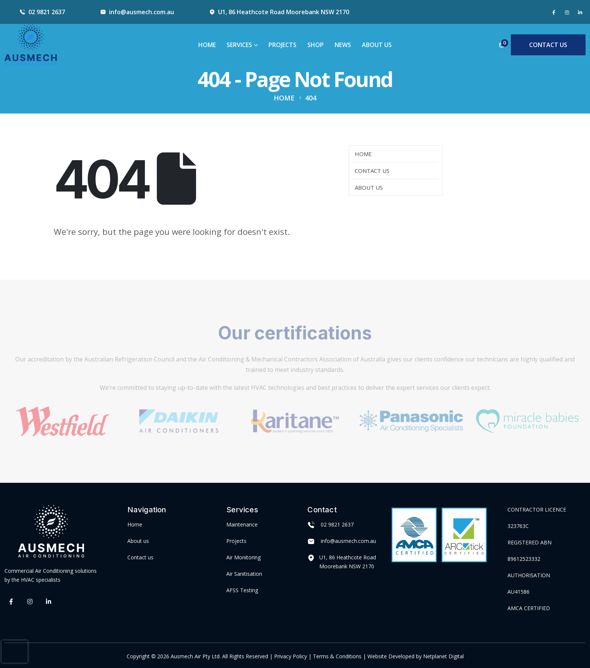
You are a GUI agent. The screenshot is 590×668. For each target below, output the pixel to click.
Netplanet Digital (443, 656)
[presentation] (14, 651)
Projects (282, 45)
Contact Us (372, 170)
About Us (377, 45)
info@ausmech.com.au (141, 12)
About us (138, 540)
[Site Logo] (30, 44)
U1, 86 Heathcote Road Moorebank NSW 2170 (283, 12)
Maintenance (242, 524)
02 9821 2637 (46, 12)
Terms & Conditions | (339, 656)
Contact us (140, 557)
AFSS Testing (242, 590)
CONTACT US (548, 45)
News (343, 45)
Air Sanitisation (244, 573)
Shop (315, 45)
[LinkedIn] (580, 12)
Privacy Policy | (293, 656)
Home (207, 45)
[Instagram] (567, 12)
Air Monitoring (243, 557)
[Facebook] (554, 12)
